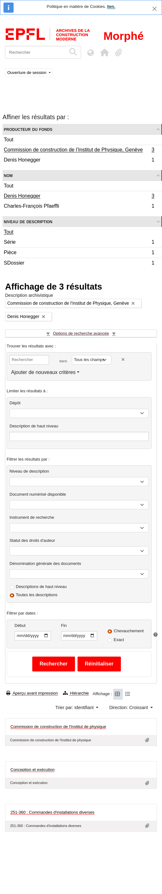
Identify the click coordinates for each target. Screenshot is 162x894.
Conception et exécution (32, 769)
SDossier (78, 263)
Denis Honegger (78, 160)
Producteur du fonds (28, 129)
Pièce (78, 253)
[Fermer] (154, 8)
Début (20, 625)
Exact (119, 639)
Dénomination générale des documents (45, 563)
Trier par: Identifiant (75, 707)
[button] (104, 52)
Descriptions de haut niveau (41, 586)
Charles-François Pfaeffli (78, 206)
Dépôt (15, 403)
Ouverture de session (27, 72)
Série (78, 243)
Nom (8, 175)
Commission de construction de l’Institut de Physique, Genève (78, 150)
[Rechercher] (35, 52)
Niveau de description (28, 221)
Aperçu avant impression (32, 693)
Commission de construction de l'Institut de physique (58, 726)
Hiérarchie (76, 693)
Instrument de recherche (31, 517)
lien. (111, 6)
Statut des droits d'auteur (32, 540)
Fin (64, 625)
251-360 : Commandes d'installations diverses (52, 812)
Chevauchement (129, 630)
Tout (8, 139)
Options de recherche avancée (81, 333)
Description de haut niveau (33, 426)
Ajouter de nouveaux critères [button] (43, 372)
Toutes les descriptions (37, 594)
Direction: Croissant (129, 707)
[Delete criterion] (123, 359)
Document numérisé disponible (37, 494)
